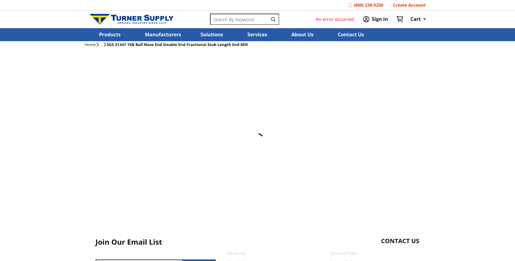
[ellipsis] (101, 45)
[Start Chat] (394, 252)
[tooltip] (101, 45)
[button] (112, 34)
